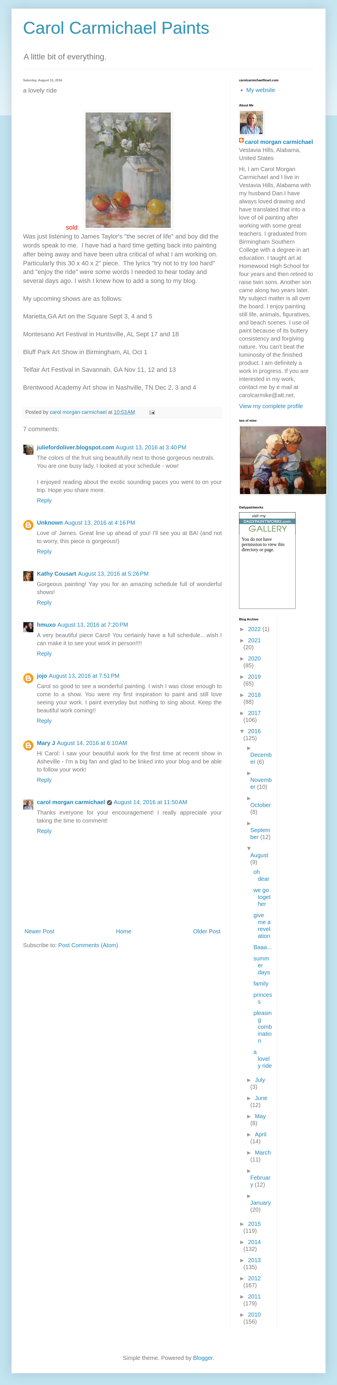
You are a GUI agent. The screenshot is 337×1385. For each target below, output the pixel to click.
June (261, 1098)
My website (260, 90)
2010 (254, 1314)
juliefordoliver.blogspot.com (75, 447)
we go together (261, 897)
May (260, 1116)
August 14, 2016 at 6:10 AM (92, 743)
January (260, 1203)
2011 (254, 1296)
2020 (254, 658)
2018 (254, 695)
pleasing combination (262, 1027)
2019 (254, 676)
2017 (254, 713)
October (260, 805)
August (259, 855)
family (260, 983)
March (263, 1152)
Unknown (50, 522)
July (260, 1080)
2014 (254, 1242)
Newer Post (39, 931)
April (260, 1134)
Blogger (203, 1358)
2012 (254, 1278)
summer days (261, 965)
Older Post (206, 931)
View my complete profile (271, 406)
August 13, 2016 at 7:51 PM (84, 676)
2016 (254, 731)
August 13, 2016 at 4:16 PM (100, 522)
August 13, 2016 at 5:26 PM (113, 573)
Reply (44, 500)
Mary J (46, 743)
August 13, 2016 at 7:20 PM (93, 625)
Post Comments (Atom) (88, 945)
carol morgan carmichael (71, 802)
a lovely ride (262, 1059)
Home (123, 931)
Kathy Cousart (56, 573)
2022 (255, 629)
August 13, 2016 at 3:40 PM (151, 447)
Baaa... (262, 947)
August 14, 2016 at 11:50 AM (150, 802)
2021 (254, 640)
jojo (42, 676)
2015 (254, 1224)
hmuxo (46, 625)
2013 (254, 1260)
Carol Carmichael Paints (116, 27)
